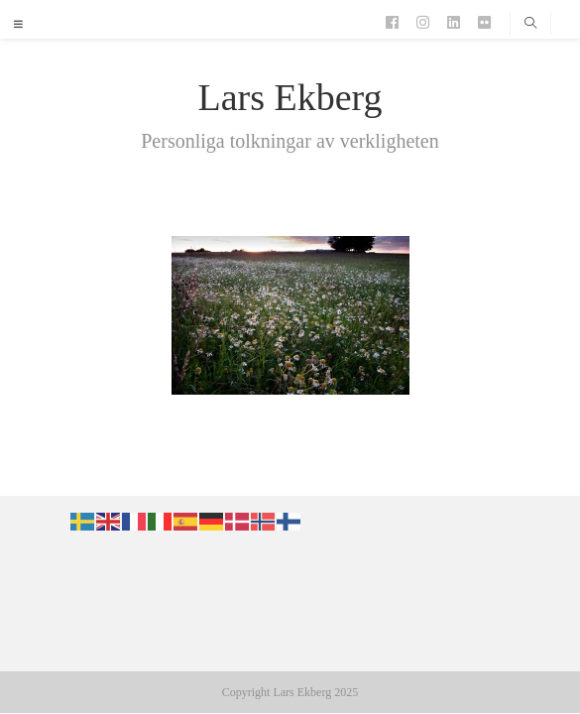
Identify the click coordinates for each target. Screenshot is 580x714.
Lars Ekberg (289, 97)
